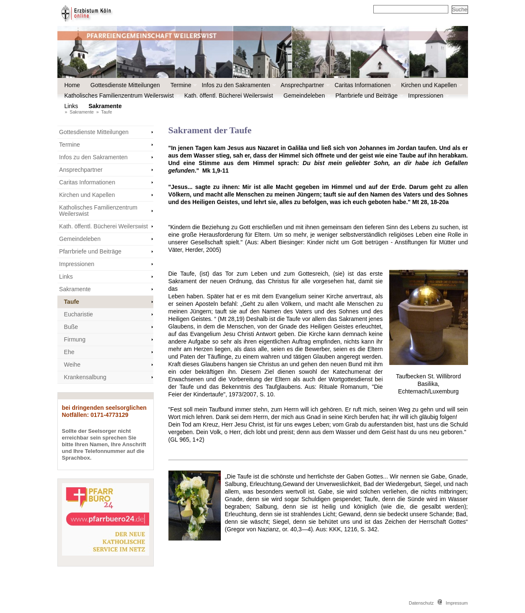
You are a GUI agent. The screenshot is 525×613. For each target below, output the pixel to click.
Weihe (72, 364)
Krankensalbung (85, 377)
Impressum (457, 602)
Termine (183, 85)
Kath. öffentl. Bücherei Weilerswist (228, 95)
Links (71, 106)
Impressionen (427, 95)
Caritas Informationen (365, 85)
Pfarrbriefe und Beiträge (368, 95)
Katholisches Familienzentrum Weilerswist (121, 95)
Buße (71, 326)
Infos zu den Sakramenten (238, 85)
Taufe (106, 111)
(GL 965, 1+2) (186, 439)
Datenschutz (421, 602)
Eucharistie (78, 314)
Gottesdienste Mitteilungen (125, 85)
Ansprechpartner (304, 85)
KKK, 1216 (343, 529)
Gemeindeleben (306, 95)
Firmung (74, 339)
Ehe (69, 352)
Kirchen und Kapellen (431, 85)
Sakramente (107, 106)
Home (72, 85)
